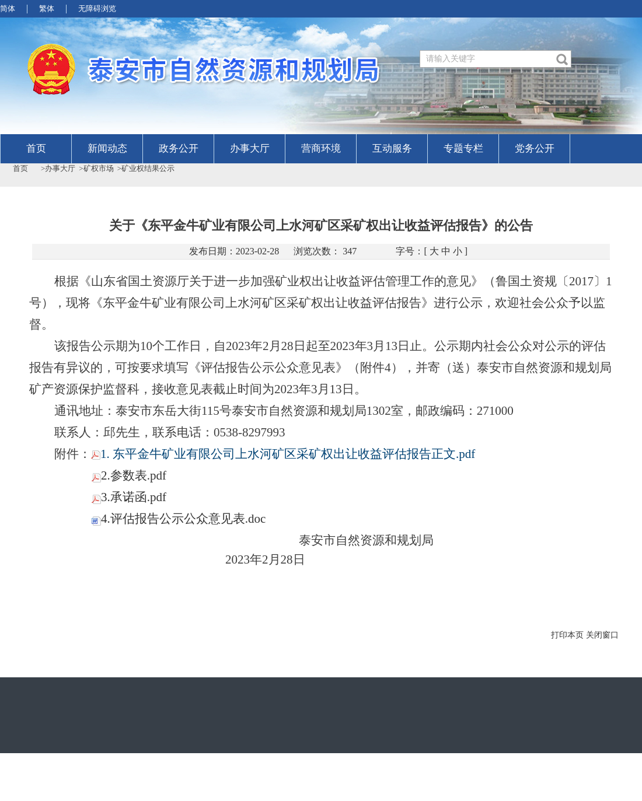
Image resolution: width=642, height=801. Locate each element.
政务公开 (178, 148)
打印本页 (567, 635)
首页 (36, 148)
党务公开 (534, 148)
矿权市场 (98, 168)
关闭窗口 (602, 635)
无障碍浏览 (97, 8)
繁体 (46, 8)
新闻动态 (107, 148)
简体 (7, 8)
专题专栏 (463, 148)
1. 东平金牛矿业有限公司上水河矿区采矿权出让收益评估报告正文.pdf (283, 454)
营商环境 (321, 148)
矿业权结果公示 (148, 168)
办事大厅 (250, 148)
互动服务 (392, 148)
